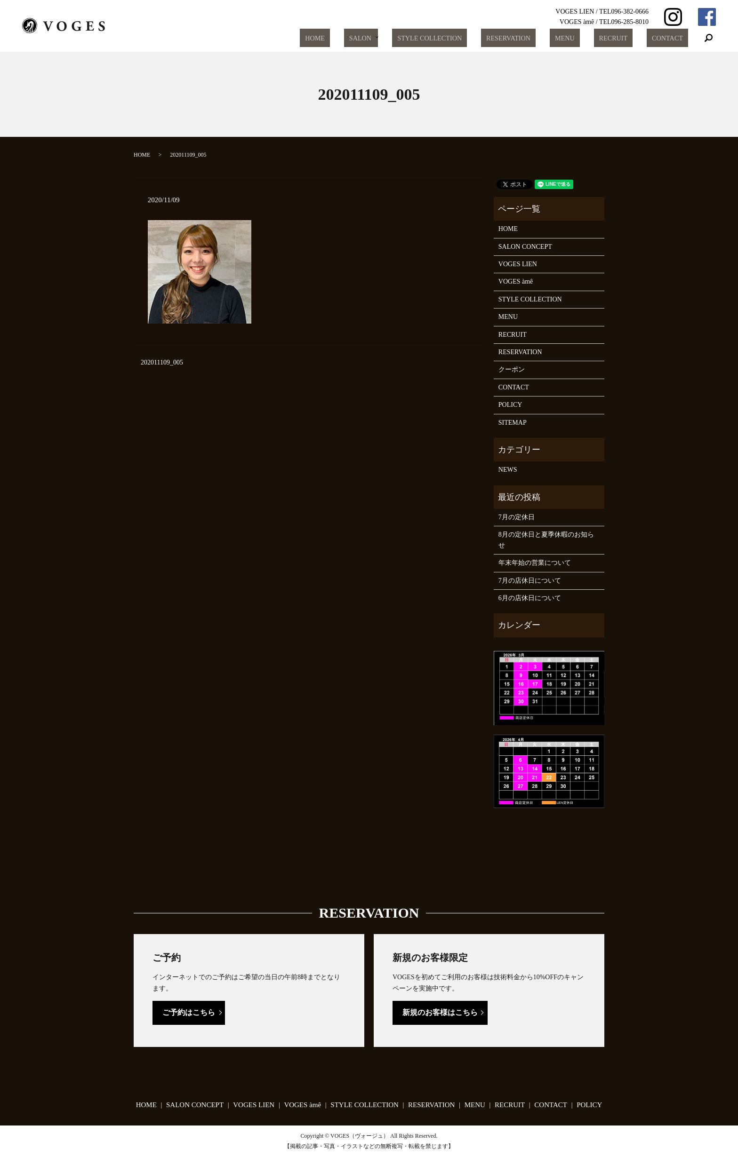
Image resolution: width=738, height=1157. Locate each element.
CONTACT (671, 38)
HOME (363, 38)
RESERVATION (538, 38)
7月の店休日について (529, 580)
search (709, 38)
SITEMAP (512, 422)
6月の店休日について (529, 598)
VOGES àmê (515, 281)
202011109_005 (162, 362)
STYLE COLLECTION (467, 38)
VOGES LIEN (517, 264)
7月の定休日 (516, 517)
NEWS (507, 469)
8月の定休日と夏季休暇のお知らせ (546, 539)
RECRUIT (626, 38)
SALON (400, 38)
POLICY (510, 404)
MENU (586, 38)
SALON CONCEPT (525, 246)
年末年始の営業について (534, 562)
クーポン (511, 369)
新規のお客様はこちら (440, 1012)
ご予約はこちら (188, 1012)
